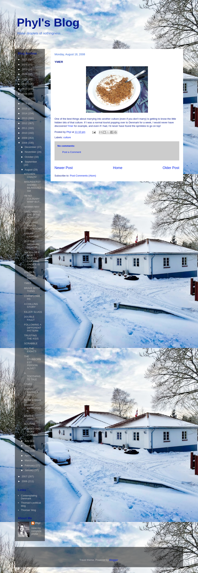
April (28, 455)
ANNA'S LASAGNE (31, 235)
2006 (25, 481)
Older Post (171, 168)
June (28, 445)
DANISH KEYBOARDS (32, 407)
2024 (25, 64)
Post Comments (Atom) (83, 175)
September (31, 161)
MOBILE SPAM (32, 400)
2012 (25, 123)
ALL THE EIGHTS (30, 350)
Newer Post (64, 168)
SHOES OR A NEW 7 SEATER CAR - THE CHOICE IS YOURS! (32, 260)
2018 (25, 93)
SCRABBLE (30, 343)
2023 (25, 69)
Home (117, 168)
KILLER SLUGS (33, 311)
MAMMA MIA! (31, 206)
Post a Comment (71, 152)
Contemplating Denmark (29, 497)
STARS (28, 384)
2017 (25, 98)
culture (67, 137)
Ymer (70, 125)
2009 (25, 137)
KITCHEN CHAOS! (30, 175)
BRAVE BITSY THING (32, 290)
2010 (25, 132)
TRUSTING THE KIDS (31, 337)
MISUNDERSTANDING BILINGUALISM (32, 186)
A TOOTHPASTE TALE (32, 376)
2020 (25, 84)
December (31, 147)
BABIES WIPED (29, 417)
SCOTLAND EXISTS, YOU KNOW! (33, 225)
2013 (25, 118)
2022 (25, 74)
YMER (27, 283)
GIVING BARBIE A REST (31, 392)
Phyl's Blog (48, 22)
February (30, 465)
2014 (25, 113)
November (31, 151)
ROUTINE (29, 423)
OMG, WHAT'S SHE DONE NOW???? (32, 214)
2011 (25, 128)
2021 (25, 79)
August (29, 169)
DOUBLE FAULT (29, 318)
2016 (25, 103)
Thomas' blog (28, 510)
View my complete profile (36, 531)
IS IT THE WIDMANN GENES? (31, 244)
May (27, 450)
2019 (25, 88)
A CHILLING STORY (31, 306)
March (28, 460)
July (27, 440)
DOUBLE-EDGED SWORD (30, 275)
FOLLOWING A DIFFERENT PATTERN (32, 327)
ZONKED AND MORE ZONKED (32, 431)
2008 (25, 142)
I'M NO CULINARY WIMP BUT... (32, 198)
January (29, 470)
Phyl (37, 523)
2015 (25, 108)
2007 (25, 476)
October (29, 156)
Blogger (113, 560)
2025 (25, 59)
